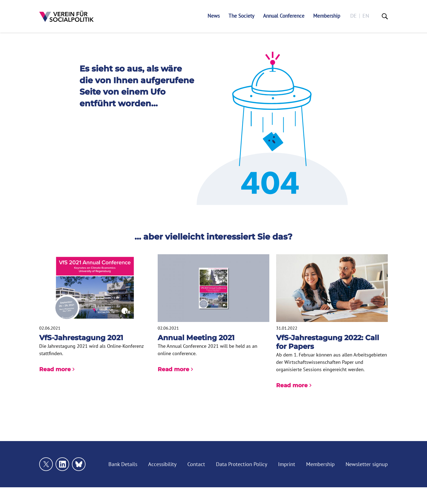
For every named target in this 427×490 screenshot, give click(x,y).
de (353, 16)
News (214, 15)
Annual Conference (283, 15)
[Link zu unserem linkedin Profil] (62, 464)
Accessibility (162, 464)
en (365, 16)
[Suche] (385, 16)
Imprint (286, 464)
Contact (196, 464)
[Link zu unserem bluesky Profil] (79, 464)
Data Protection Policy (241, 464)
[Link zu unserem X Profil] (46, 464)
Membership (326, 15)
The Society (241, 15)
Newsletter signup (367, 464)
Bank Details (122, 464)
